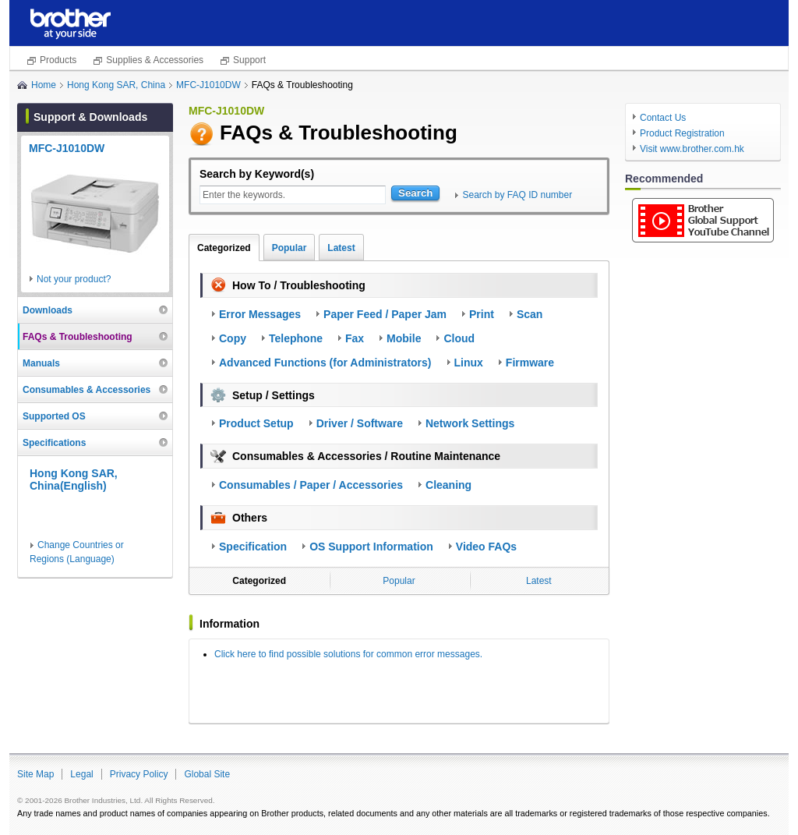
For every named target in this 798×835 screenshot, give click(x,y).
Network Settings (469, 423)
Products (58, 60)
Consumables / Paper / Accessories (311, 485)
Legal (81, 774)
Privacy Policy (139, 774)
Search (415, 193)
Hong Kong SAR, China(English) (74, 480)
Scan (529, 314)
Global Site (207, 774)
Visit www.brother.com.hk (692, 148)
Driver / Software (359, 423)
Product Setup (256, 423)
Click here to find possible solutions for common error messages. (348, 654)
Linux (468, 362)
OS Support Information (371, 546)
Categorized (224, 247)
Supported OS (54, 416)
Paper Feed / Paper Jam (385, 314)
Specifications (54, 442)
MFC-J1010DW (208, 85)
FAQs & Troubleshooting (77, 336)
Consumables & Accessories (86, 389)
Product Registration (682, 133)
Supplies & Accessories (154, 60)
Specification (253, 546)
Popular (289, 247)
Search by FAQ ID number (517, 194)
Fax (354, 338)
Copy (232, 338)
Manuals (41, 363)
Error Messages (260, 314)
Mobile (404, 338)
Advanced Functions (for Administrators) (325, 362)
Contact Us (663, 117)
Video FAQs (486, 546)
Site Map (35, 774)
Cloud (459, 338)
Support (249, 60)
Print (481, 314)
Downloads (47, 310)
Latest (341, 247)
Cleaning (448, 485)
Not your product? (74, 279)
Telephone (296, 338)
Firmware (530, 362)
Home (43, 85)
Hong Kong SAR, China (116, 85)
